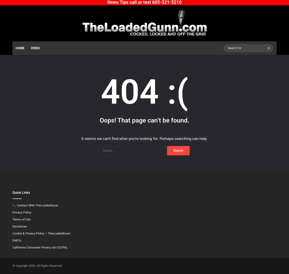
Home (20, 48)
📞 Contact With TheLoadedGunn (35, 205)
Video (35, 48)
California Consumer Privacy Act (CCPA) (39, 247)
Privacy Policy (21, 212)
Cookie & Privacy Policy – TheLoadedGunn (41, 233)
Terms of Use (21, 219)
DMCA (16, 240)
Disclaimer (19, 226)
